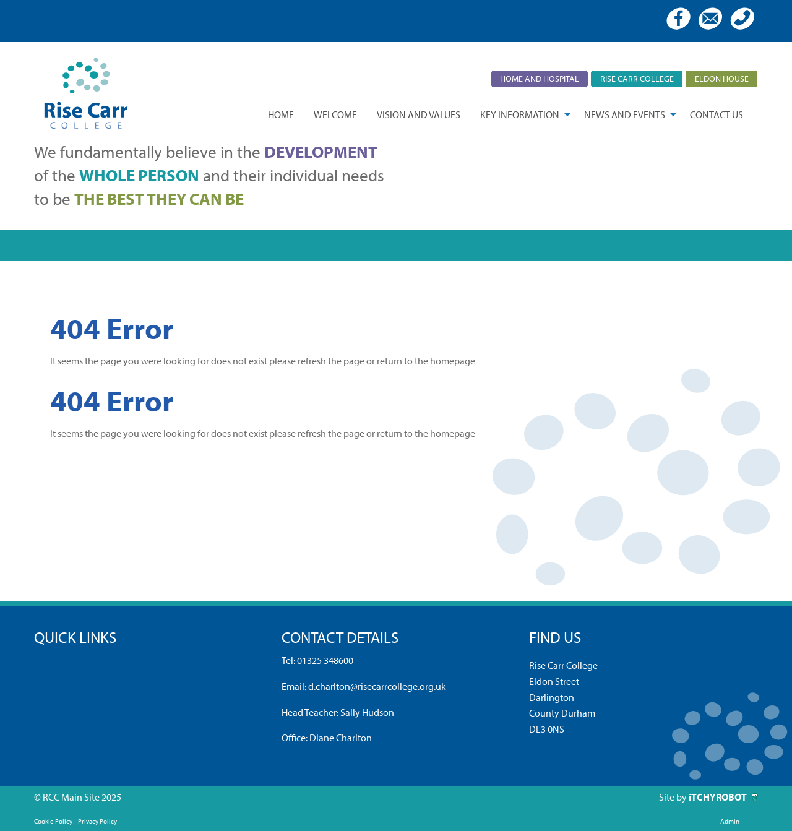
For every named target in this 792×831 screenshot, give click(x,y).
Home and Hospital (539, 78)
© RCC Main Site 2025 (77, 797)
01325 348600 (325, 660)
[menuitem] (281, 114)
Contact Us (716, 114)
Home (281, 114)
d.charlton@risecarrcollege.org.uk (377, 686)
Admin (729, 821)
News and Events (624, 114)
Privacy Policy (97, 821)
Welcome (335, 114)
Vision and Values (418, 114)
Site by (674, 797)
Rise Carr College (637, 78)
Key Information (519, 114)
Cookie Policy (53, 821)
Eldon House (722, 78)
